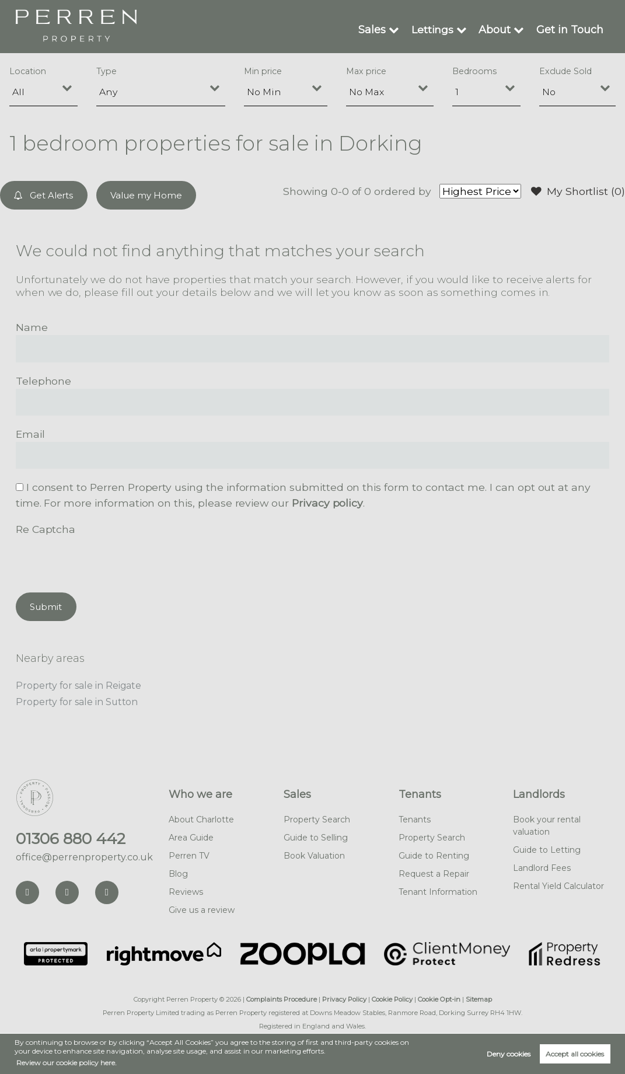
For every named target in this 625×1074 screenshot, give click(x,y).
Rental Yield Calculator (558, 886)
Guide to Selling (316, 837)
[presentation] (104, 560)
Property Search (317, 819)
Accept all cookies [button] (575, 1053)
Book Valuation (314, 855)
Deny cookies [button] (508, 1053)
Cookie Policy (392, 999)
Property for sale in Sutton (77, 701)
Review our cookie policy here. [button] (66, 1062)
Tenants (420, 794)
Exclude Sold (565, 71)
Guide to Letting (547, 850)
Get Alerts (44, 195)
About (495, 29)
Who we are (200, 794)
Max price (366, 71)
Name (32, 327)
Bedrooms (474, 71)
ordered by (403, 191)
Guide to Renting (434, 855)
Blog (178, 874)
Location (27, 71)
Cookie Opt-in (439, 999)
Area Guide (191, 837)
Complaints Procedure (281, 999)
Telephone (44, 381)
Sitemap (479, 999)
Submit (46, 606)
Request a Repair (434, 874)
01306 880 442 (70, 838)
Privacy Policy (344, 999)
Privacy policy (327, 503)
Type (106, 71)
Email (30, 434)
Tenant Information (438, 892)
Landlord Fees (542, 868)
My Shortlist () (578, 191)
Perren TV (189, 855)
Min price (263, 71)
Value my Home (145, 195)
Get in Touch (570, 29)
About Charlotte (201, 819)
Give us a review (202, 910)
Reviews (186, 892)
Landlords (539, 794)
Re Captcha (45, 529)
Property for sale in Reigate (79, 685)
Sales (372, 29)
